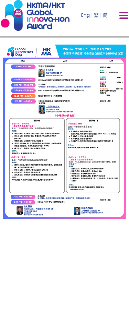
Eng (85, 15)
